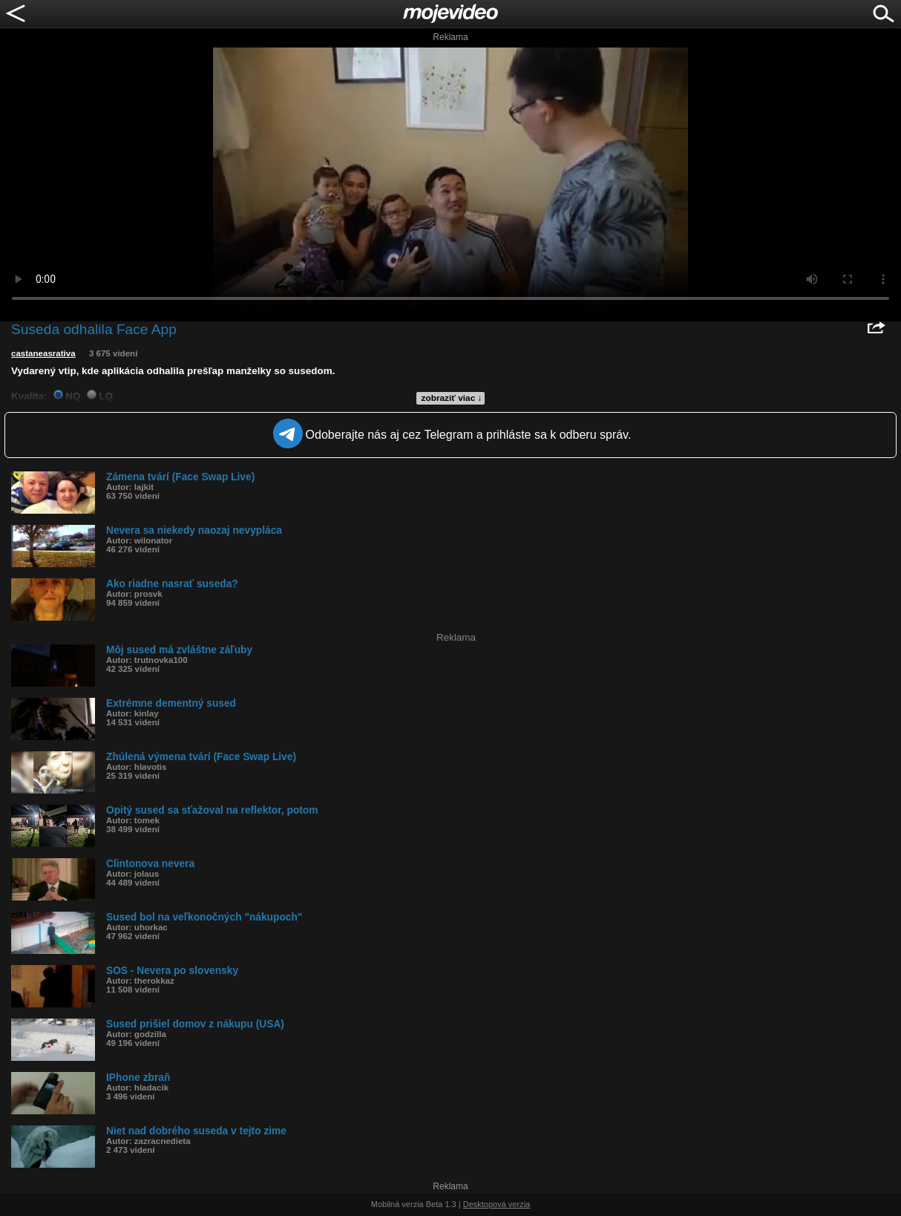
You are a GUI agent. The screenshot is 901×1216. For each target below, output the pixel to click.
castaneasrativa (43, 353)
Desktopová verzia (497, 1204)
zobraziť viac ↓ (452, 398)
